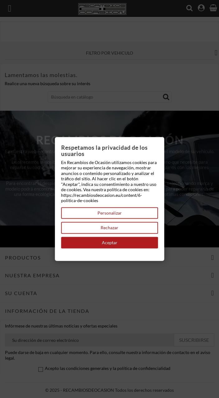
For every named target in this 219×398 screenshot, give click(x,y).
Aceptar (109, 242)
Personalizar (110, 213)
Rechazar (109, 228)
